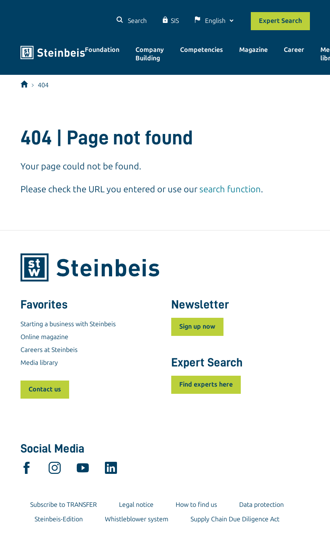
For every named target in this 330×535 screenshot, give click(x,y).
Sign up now (197, 326)
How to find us (196, 504)
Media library (39, 362)
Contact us (45, 389)
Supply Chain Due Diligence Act (235, 519)
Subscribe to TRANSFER (63, 504)
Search (136, 21)
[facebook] (26, 470)
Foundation (102, 50)
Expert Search (280, 21)
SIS (175, 21)
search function (230, 189)
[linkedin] (111, 470)
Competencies (201, 50)
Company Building (149, 54)
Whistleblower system (136, 519)
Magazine (253, 50)
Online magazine (44, 337)
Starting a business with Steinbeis (68, 324)
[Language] (219, 20)
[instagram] (55, 470)
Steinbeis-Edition (59, 519)
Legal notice (136, 504)
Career (294, 50)
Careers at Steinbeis (49, 350)
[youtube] (83, 470)
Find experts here (206, 384)
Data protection (261, 504)
